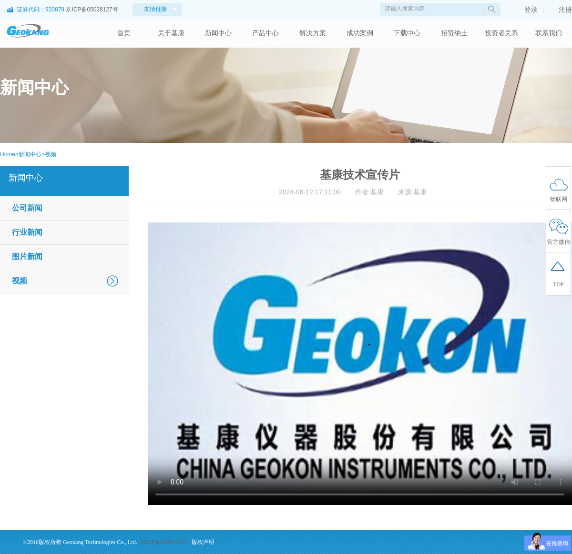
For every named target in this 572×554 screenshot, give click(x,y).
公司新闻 (27, 208)
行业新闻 (27, 232)
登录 (526, 9)
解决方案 (312, 33)
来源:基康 (412, 192)
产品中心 (265, 33)
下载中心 (407, 33)
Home (7, 154)
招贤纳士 (454, 33)
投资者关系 (501, 33)
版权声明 (203, 542)
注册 (560, 9)
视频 (50, 154)
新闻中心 (218, 33)
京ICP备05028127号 (92, 9)
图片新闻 (27, 256)
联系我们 (548, 33)
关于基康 (171, 33)
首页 (124, 33)
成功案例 (360, 33)
